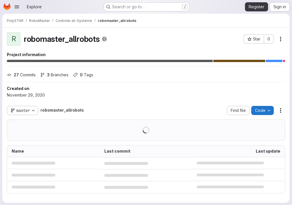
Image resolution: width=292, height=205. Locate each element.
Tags (83, 74)
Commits (21, 74)
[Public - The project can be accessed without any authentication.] (104, 39)
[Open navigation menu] (16, 6)
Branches (54, 74)
